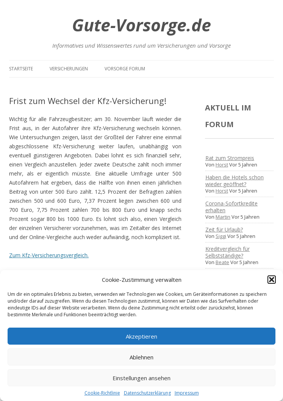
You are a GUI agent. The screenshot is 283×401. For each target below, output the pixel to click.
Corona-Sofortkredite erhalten (231, 207)
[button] (271, 279)
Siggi (221, 236)
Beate (222, 262)
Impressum (187, 393)
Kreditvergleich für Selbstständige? (227, 252)
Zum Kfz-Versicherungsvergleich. (49, 255)
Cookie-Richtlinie (102, 393)
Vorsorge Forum (125, 68)
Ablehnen (141, 357)
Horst (222, 164)
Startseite (21, 68)
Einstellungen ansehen (141, 378)
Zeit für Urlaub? (224, 229)
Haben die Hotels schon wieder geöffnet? (234, 181)
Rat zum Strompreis (229, 158)
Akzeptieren (141, 336)
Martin (223, 216)
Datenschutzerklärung (147, 393)
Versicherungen (69, 68)
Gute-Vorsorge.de (141, 24)
